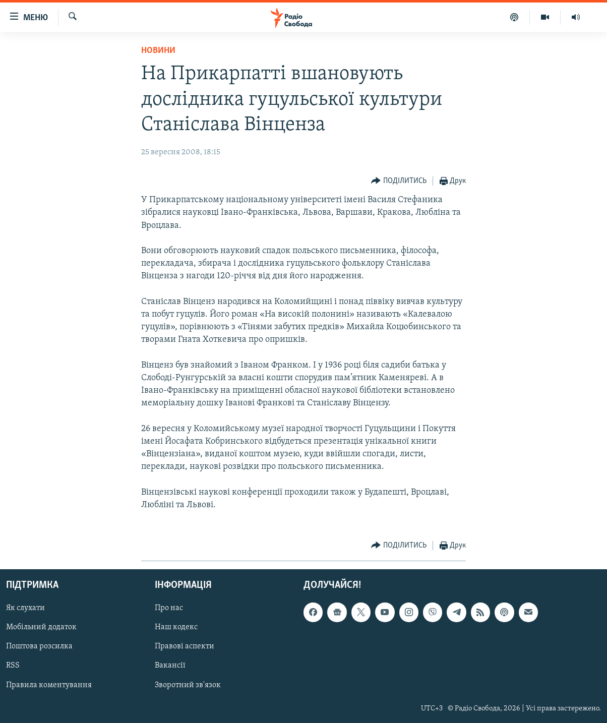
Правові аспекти (184, 647)
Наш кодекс (176, 628)
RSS (13, 666)
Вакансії (170, 666)
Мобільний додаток (41, 628)
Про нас (169, 609)
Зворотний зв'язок (188, 685)
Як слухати (25, 609)
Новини (158, 50)
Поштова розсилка (39, 647)
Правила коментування (49, 685)
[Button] (399, 181)
